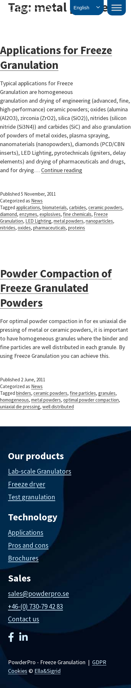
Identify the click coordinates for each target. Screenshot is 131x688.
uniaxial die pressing (20, 407)
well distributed (58, 407)
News (37, 201)
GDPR (99, 662)
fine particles (83, 393)
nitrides (7, 228)
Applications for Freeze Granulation (56, 57)
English (81, 7)
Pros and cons (28, 545)
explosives (50, 214)
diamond (8, 214)
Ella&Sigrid (47, 670)
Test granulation (31, 497)
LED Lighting (38, 221)
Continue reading (61, 170)
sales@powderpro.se (38, 593)
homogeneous (14, 400)
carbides (77, 207)
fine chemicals (77, 214)
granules (107, 393)
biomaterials (54, 207)
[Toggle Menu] (116, 8)
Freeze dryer (26, 484)
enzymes (28, 214)
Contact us (23, 619)
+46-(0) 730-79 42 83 (35, 606)
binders (23, 393)
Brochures (23, 558)
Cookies (17, 670)
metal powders (68, 221)
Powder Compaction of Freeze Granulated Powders (56, 288)
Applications (25, 532)
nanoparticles (99, 221)
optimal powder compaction (91, 400)
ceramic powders (105, 207)
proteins (76, 228)
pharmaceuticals (49, 228)
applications (28, 207)
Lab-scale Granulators (39, 471)
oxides (24, 228)
